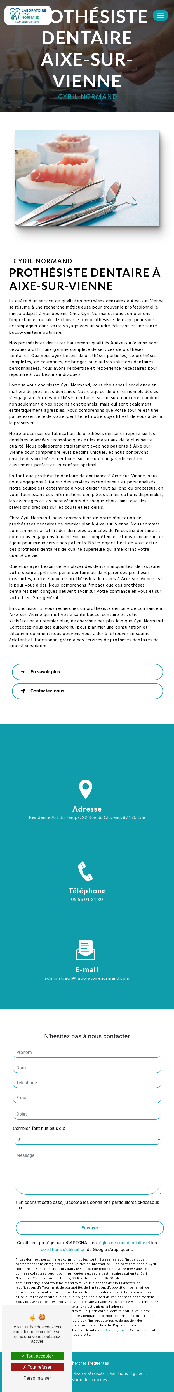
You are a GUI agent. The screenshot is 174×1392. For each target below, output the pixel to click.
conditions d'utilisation (63, 1244)
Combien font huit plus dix (39, 1122)
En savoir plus (39, 672)
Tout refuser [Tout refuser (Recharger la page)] (37, 1367)
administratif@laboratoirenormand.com (87, 972)
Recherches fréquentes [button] (87, 1364)
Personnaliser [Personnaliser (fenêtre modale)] (37, 1378)
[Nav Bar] (160, 15)
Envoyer (89, 1222)
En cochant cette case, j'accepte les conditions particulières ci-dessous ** (88, 1200)
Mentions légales (126, 1374)
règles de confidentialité (121, 1237)
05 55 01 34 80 (87, 904)
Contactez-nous (41, 691)
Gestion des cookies (87, 1380)
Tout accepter (37, 1356)
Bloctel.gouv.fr (116, 1325)
